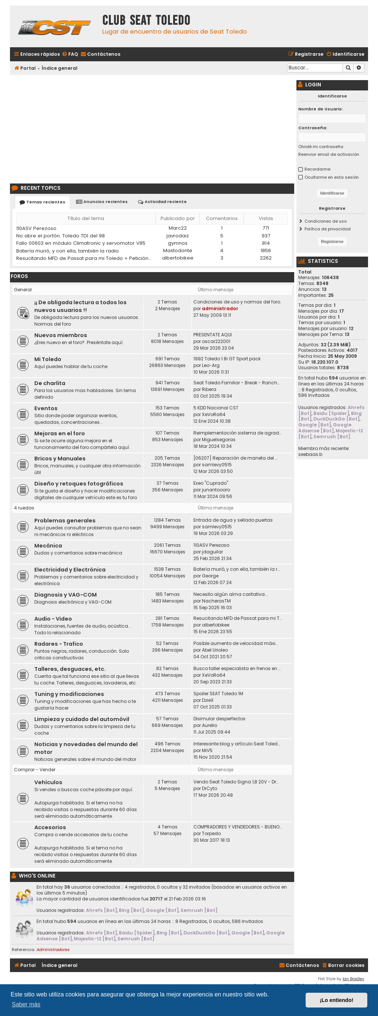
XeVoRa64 (214, 414)
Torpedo (211, 833)
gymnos (178, 243)
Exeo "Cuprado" (210, 483)
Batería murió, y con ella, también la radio (67, 250)
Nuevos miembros (60, 335)
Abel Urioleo (215, 650)
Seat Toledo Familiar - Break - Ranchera (237, 383)
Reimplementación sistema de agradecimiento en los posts (237, 433)
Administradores (52, 949)
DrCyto (209, 788)
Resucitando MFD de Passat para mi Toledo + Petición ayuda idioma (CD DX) (84, 258)
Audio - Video (53, 618)
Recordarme (317, 169)
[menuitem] (70, 54)
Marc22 (178, 227)
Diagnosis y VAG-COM (65, 594)
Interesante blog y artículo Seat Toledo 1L (237, 744)
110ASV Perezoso (36, 228)
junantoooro (216, 490)
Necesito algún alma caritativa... (230, 594)
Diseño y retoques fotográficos (78, 483)
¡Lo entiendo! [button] (336, 1000)
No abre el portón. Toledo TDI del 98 (60, 235)
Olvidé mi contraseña (320, 147)
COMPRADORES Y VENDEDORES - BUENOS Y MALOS (237, 827)
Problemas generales (65, 520)
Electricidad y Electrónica (70, 569)
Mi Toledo (47, 359)
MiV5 (207, 750)
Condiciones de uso (326, 221)
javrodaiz (177, 235)
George (210, 576)
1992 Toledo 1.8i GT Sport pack (227, 359)
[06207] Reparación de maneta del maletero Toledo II (237, 458)
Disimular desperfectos (219, 718)
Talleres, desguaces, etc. (70, 669)
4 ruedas (24, 508)
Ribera (209, 389)
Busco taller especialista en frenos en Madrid (237, 668)
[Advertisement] (152, 128)
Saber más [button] (26, 1004)
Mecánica (48, 545)
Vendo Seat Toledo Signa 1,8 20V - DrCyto (237, 782)
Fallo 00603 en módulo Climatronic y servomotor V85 (80, 243)
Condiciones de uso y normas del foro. (237, 302)
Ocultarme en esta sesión (332, 177)
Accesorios (50, 827)
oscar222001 (216, 341)
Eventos (46, 408)
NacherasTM (216, 601)
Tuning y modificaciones (69, 694)
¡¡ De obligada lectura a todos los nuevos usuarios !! (80, 306)
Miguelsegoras (219, 439)
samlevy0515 (217, 464)
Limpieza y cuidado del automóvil (81, 719)
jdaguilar (212, 552)
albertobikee (177, 257)
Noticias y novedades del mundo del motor (86, 748)
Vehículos (48, 782)
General (23, 289)
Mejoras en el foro (59, 433)
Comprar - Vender (34, 769)
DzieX (208, 700)
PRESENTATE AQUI (212, 335)
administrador (220, 308)
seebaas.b (310, 454)
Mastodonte (177, 250)
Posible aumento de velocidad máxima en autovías (237, 643)
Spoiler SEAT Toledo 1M (218, 693)
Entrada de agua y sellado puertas (233, 520)
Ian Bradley (353, 979)
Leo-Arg (211, 365)
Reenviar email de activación (328, 154)
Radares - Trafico (58, 644)
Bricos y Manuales (60, 458)
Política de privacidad (328, 229)
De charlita (49, 383)
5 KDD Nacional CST (215, 408)
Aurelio (209, 725)
